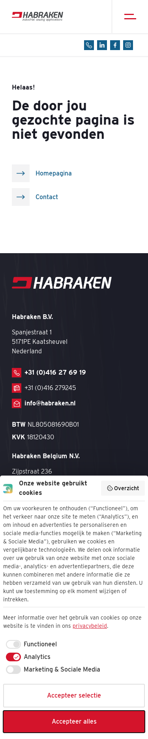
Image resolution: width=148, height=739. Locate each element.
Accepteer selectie (74, 695)
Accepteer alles (74, 721)
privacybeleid (90, 626)
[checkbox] (30, 644)
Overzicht (123, 488)
